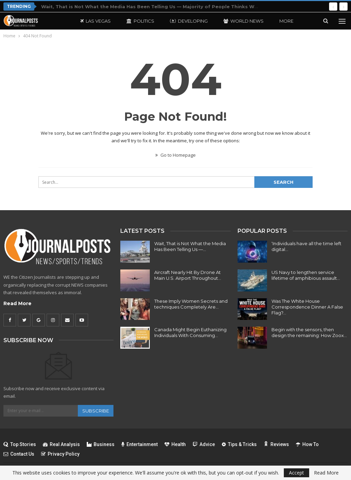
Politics (140, 21)
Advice (204, 444)
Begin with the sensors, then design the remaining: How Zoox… (309, 332)
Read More (17, 303)
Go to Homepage (175, 155)
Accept (296, 472)
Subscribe (95, 410)
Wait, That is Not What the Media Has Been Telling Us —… (190, 246)
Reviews (276, 444)
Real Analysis (61, 444)
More (286, 21)
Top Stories (19, 444)
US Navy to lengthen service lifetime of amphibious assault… (305, 275)
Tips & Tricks (239, 444)
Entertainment (139, 444)
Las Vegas (95, 21)
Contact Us (18, 454)
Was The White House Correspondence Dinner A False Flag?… (307, 306)
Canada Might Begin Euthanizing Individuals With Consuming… (190, 332)
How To (307, 444)
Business (100, 444)
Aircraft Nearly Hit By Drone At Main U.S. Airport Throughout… (187, 275)
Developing (189, 21)
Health (175, 444)
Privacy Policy (60, 454)
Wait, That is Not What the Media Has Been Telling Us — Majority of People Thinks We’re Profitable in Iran (174, 6)
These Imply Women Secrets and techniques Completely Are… (191, 304)
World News (243, 21)
